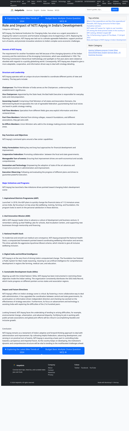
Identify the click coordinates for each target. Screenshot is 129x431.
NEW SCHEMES (70, 2)
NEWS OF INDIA (99, 3)
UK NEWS (109, 2)
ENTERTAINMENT (89, 1)
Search (114, 9)
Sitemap (116, 382)
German (29, 10)
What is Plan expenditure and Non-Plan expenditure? (106, 21)
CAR (28, 1)
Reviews (50, 10)
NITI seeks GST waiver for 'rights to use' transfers (105, 28)
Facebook (84, 368)
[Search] (98, 9)
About (50, 368)
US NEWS (104, 2)
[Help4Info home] (17, 10)
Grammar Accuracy (95, 55)
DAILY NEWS (33, 2)
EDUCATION (92, 52)
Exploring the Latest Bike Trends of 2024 (22, 20)
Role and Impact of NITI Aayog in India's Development (106, 40)
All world (24, 2)
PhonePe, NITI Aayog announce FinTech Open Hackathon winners (103, 25)
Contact (51, 370)
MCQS (19, 1)
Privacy (50, 375)
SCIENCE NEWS (54, 2)
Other (116, 50)
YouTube (93, 368)
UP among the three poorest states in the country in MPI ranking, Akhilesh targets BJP (106, 31)
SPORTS (39, 1)
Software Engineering (117, 2)
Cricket (110, 50)
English (36, 10)
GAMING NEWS (125, 2)
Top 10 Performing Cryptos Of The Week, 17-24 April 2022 (106, 36)
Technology (62, 1)
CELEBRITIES (79, 1)
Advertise (51, 372)
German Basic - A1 (114, 52)
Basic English (102, 52)
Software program (101, 50)
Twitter (77, 368)
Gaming (91, 50)
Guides (43, 10)
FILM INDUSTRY (46, 2)
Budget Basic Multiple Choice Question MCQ (63, 20)
